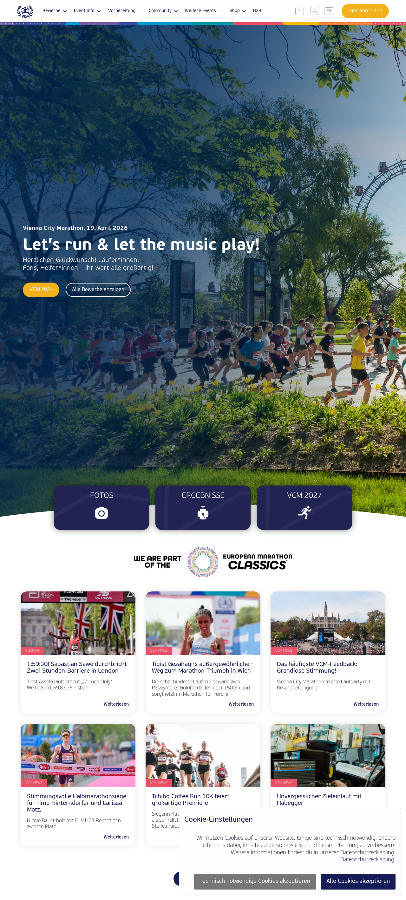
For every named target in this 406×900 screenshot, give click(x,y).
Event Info (88, 11)
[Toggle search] (315, 11)
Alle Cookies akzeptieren (358, 881)
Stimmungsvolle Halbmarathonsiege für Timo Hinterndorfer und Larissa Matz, (76, 803)
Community (164, 11)
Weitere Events (204, 11)
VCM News (158, 651)
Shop (238, 11)
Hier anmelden (365, 11)
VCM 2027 (41, 289)
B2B (257, 11)
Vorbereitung (125, 11)
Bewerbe (55, 11)
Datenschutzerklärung (367, 860)
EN (329, 11)
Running (32, 651)
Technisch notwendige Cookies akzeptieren (255, 881)
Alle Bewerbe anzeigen (98, 289)
